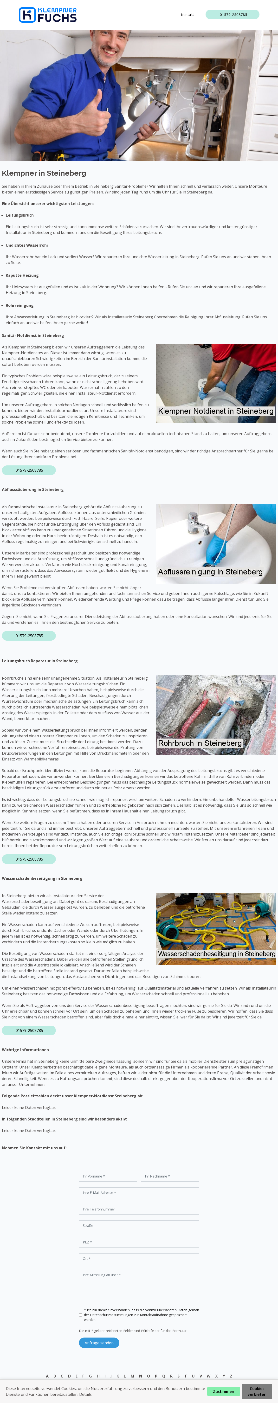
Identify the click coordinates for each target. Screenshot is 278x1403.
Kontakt (187, 14)
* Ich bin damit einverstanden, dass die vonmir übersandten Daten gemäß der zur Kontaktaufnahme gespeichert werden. (141, 1315)
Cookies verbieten (257, 1391)
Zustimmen (223, 1391)
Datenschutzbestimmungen (112, 1315)
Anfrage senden (99, 1342)
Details (85, 1394)
